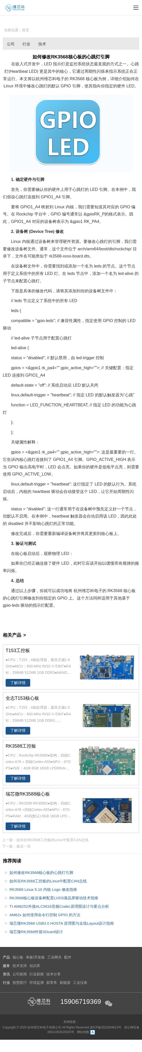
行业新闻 (26, 45)
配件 (67, 957)
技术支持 (20, 966)
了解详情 (18, 683)
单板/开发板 (35, 957)
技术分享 (42, 45)
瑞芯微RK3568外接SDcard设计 (36, 932)
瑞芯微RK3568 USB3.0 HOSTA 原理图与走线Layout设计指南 (61, 923)
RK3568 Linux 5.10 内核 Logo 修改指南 (43, 889)
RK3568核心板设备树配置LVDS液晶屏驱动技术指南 (53, 898)
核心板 (18, 957)
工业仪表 (80, 983)
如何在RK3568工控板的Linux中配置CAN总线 (48, 881)
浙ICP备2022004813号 (106, 1027)
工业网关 (54, 957)
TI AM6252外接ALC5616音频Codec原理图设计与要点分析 (59, 906)
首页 (25, 30)
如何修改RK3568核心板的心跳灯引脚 (41, 872)
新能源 (65, 983)
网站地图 (83, 1032)
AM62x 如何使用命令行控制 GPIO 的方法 (44, 915)
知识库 (34, 966)
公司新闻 (11, 45)
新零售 (51, 983)
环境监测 (36, 983)
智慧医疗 (20, 983)
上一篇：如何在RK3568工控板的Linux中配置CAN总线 (45, 840)
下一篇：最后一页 (16, 846)
